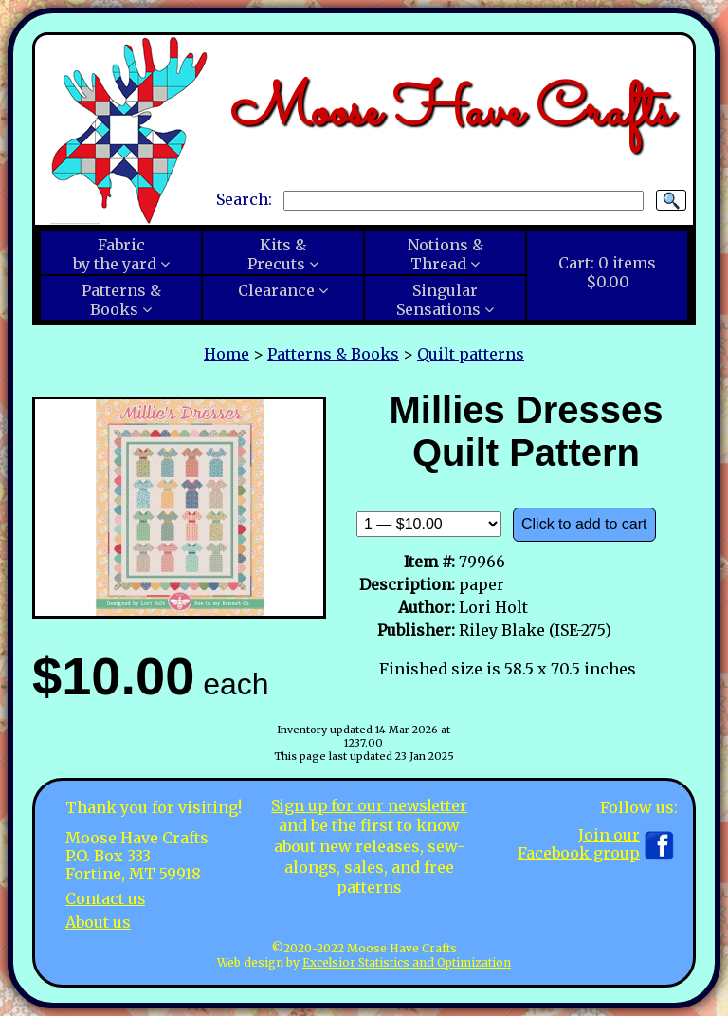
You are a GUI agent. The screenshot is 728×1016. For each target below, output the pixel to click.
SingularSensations (438, 300)
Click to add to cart (584, 524)
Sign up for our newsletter (369, 805)
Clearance (276, 290)
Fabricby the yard (114, 254)
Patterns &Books (121, 300)
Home (226, 353)
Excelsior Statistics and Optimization (406, 962)
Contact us (105, 898)
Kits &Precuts (276, 254)
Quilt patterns (470, 353)
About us (98, 922)
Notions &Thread (445, 254)
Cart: (607, 272)
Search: (244, 199)
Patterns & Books (333, 353)
